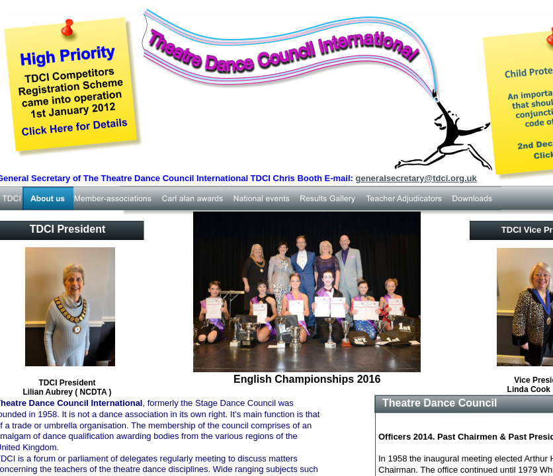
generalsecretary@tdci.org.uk (416, 178)
